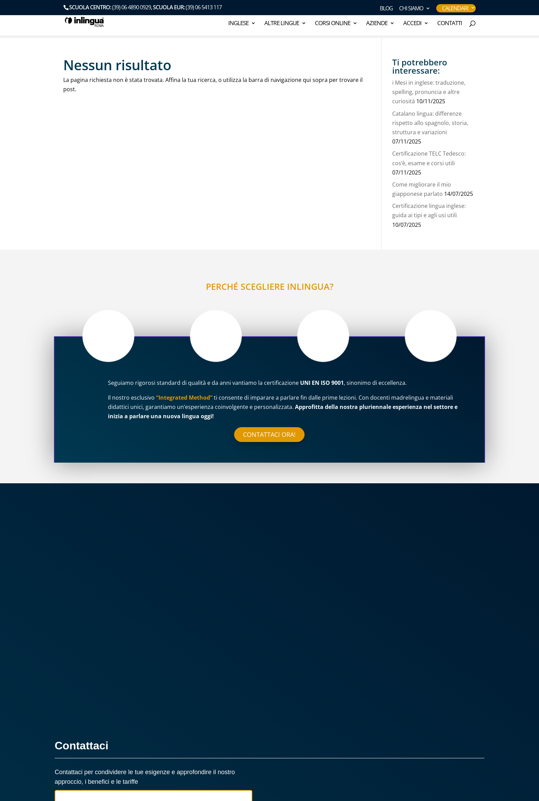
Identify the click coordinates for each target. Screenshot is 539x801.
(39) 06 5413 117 (204, 7)
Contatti (449, 24)
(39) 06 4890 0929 (131, 7)
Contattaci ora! (269, 434)
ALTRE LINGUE (281, 24)
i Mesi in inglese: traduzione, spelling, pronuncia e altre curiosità (428, 92)
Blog (386, 9)
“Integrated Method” (184, 397)
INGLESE (238, 24)
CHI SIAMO (411, 9)
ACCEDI (412, 24)
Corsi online (332, 24)
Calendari (455, 8)
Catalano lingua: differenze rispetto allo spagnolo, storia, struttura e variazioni (430, 123)
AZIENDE (376, 24)
